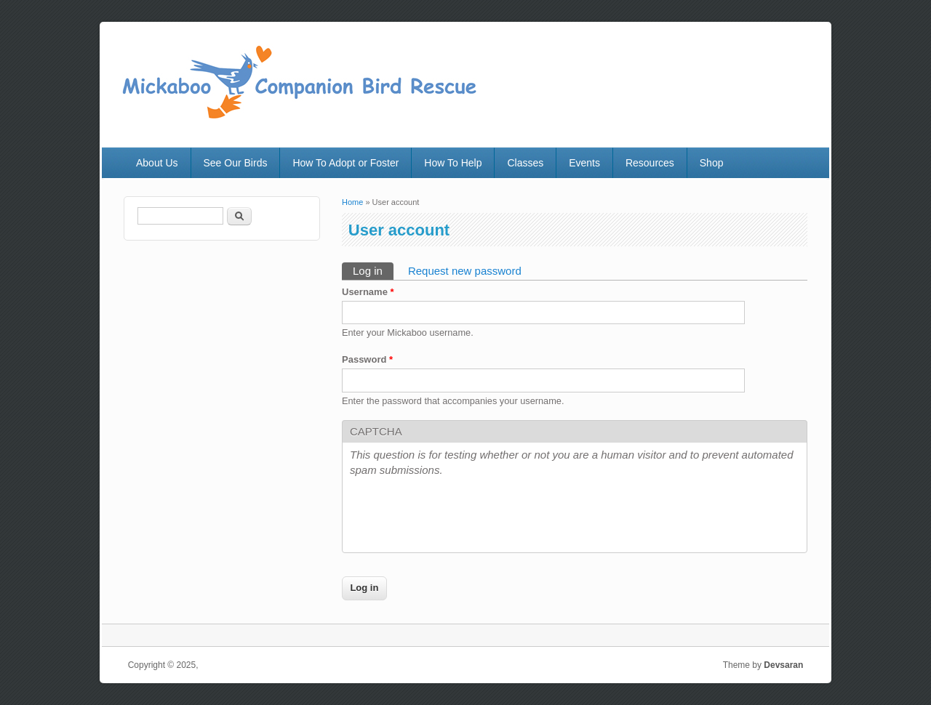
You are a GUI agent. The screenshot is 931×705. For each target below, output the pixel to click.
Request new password (465, 271)
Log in (373, 269)
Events (584, 163)
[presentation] (460, 516)
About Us (157, 163)
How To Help (453, 163)
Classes (525, 163)
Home (352, 202)
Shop (712, 163)
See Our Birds (236, 163)
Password (367, 359)
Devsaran (783, 665)
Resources (650, 163)
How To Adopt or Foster (345, 163)
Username (368, 291)
